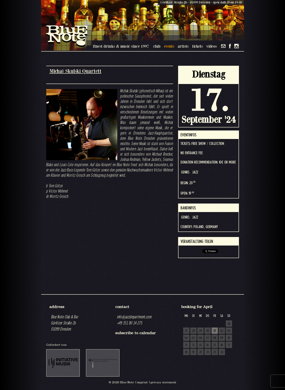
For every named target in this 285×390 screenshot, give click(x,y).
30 (207, 331)
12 (193, 345)
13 (200, 345)
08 (214, 338)
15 (214, 345)
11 (186, 345)
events (169, 46)
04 (186, 338)
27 (186, 331)
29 (200, 331)
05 (193, 338)
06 (200, 338)
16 (221, 345)
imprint (142, 382)
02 (221, 331)
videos (211, 46)
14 (207, 345)
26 (228, 324)
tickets (197, 46)
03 (228, 331)
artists (183, 46)
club (156, 46)
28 (193, 331)
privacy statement (163, 382)
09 (221, 338)
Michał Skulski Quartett (75, 71)
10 (229, 338)
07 (207, 338)
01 (214, 331)
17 (229, 345)
